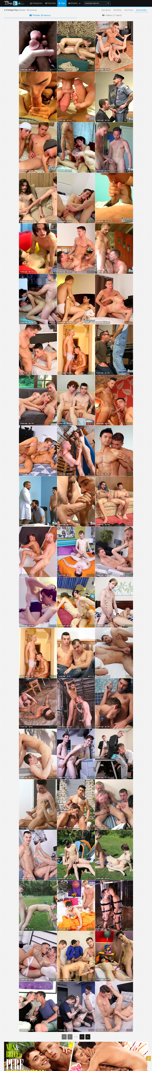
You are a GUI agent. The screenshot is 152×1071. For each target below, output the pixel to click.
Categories (36, 3)
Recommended (141, 10)
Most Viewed (128, 10)
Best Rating (117, 10)
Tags (62, 3)
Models (72, 3)
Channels (50, 3)
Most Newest (106, 10)
